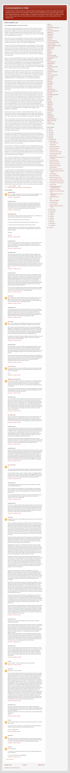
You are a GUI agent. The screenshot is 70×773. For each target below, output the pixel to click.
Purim (48, 101)
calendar (49, 35)
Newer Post (8, 765)
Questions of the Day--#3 (55, 146)
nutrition (49, 87)
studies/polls (49, 109)
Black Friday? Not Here (54, 148)
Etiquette (49, 52)
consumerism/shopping (52, 42)
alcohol (48, 29)
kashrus (49, 79)
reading (48, 102)
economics (49, 47)
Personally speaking (27, 187)
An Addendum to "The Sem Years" (57, 182)
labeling (49, 81)
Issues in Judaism (18, 187)
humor (48, 68)
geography (49, 58)
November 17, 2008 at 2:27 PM (14, 375)
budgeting (49, 34)
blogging (49, 32)
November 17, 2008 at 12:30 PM (14, 362)
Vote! (51, 198)
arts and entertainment (52, 30)
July (51, 214)
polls (48, 99)
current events (50, 43)
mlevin (9, 296)
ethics (48, 50)
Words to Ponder (50, 120)
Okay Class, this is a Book (55, 165)
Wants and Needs (51, 119)
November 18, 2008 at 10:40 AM (14, 460)
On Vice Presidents (53, 204)
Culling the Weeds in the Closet (56, 179)
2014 (50, 128)
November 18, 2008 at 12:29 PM (14, 513)
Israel (48, 73)
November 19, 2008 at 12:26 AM (14, 657)
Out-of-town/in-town (51, 91)
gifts (48, 60)
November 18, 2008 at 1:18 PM (14, 614)
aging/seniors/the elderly (52, 27)
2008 (50, 137)
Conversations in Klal (16, 8)
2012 (50, 130)
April (51, 219)
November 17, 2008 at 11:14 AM (14, 303)
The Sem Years (53, 184)
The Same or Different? (54, 200)
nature (48, 86)
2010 (50, 134)
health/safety (50, 63)
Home (24, 765)
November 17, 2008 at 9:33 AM (14, 236)
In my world (49, 70)
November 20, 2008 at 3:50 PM (14, 742)
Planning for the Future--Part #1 (56, 169)
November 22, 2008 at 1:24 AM (14, 756)
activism (49, 25)
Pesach (48, 96)
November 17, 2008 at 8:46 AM (14, 209)
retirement (49, 104)
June (51, 216)
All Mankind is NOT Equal (55, 189)
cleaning (49, 39)
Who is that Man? (53, 155)
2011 (50, 132)
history (48, 65)
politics (48, 97)
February (52, 223)
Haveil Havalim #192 (54, 160)
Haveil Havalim (50, 61)
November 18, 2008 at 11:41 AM (14, 478)
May (51, 218)
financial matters (11, 187)
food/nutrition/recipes (51, 56)
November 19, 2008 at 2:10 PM (14, 716)
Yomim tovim (50, 123)
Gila (9, 746)
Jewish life (49, 78)
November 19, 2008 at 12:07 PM (14, 664)
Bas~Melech (10, 414)
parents (48, 92)
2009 (50, 136)
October (51, 209)
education (49, 48)
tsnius (48, 112)
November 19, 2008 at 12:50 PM (14, 700)
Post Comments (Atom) (15, 767)
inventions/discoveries (51, 71)
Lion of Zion (10, 366)
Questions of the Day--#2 (55, 161)
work (48, 122)
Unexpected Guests (54, 150)
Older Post (41, 765)
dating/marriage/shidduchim (53, 45)
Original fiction (50, 89)
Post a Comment (9, 759)
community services (51, 40)
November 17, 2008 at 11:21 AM (14, 317)
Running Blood (53, 144)
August (51, 212)
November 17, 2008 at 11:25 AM (14, 340)
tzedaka (49, 114)
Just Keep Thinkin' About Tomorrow (57, 180)
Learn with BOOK (53, 167)
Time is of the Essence (54, 175)
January (51, 225)
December (52, 139)
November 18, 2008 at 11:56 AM (14, 499)
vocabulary (49, 115)
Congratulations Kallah (54, 196)
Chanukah (49, 37)
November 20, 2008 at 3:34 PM (14, 731)
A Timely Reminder (53, 202)
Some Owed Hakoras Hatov (55, 153)
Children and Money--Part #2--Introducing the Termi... (56, 187)
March (51, 221)
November (52, 141)
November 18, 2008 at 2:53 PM (14, 641)
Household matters (51, 66)
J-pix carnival (50, 76)
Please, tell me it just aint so (55, 177)
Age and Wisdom (53, 173)
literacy (48, 84)
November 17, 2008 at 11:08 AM (14, 291)
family (48, 53)
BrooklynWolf (11, 214)
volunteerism (50, 117)
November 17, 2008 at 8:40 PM (14, 444)
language (49, 83)
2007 (50, 227)
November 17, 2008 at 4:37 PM (14, 392)
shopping (49, 107)
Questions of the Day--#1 (55, 163)
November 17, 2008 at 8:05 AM (14, 197)
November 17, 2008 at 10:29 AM (14, 248)
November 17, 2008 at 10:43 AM (14, 268)
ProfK (9, 517)
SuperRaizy (10, 192)
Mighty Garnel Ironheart (13, 379)
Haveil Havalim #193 (54, 142)
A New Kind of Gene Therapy (56, 151)
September (52, 210)
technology (49, 110)
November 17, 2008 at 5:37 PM (14, 410)
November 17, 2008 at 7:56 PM (14, 422)
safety (48, 105)
